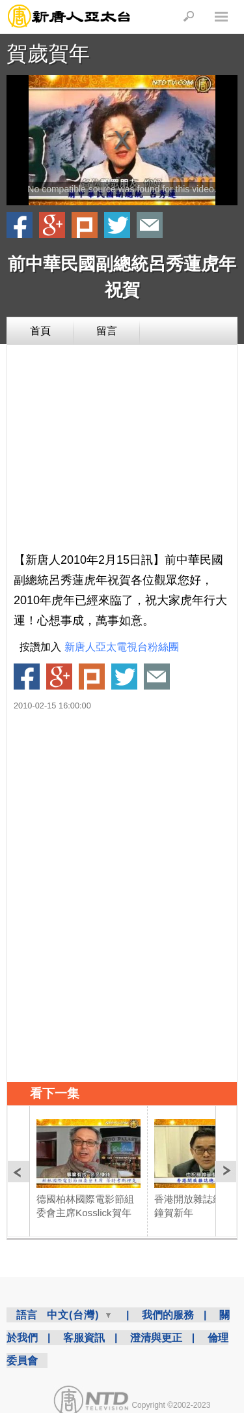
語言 (26, 1314)
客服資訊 (84, 1337)
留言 (106, 330)
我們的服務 (168, 1314)
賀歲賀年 (48, 53)
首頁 (40, 330)
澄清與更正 (156, 1337)
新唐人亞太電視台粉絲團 (121, 646)
